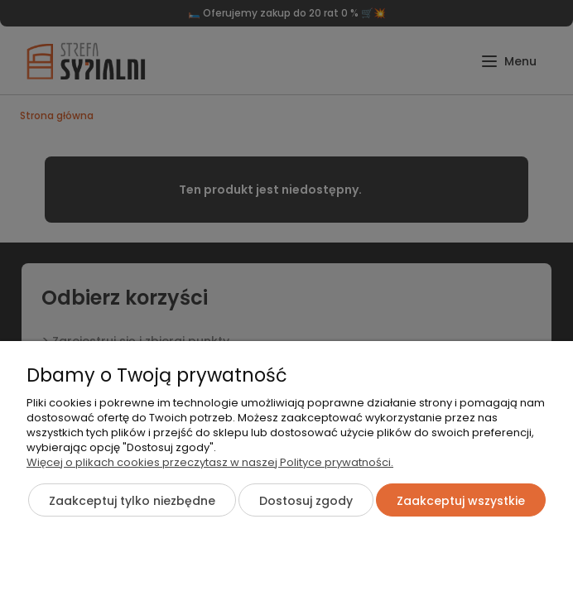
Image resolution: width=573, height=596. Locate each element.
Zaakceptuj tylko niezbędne (132, 501)
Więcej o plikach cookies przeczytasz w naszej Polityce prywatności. (209, 462)
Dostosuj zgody (306, 501)
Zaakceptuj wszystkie (461, 501)
